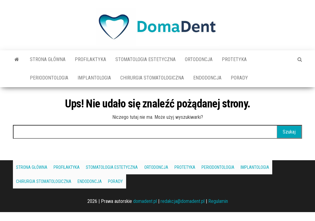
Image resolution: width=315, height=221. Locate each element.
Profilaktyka (90, 59)
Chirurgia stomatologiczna (152, 78)
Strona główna (48, 59)
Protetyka (234, 59)
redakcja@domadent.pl (183, 201)
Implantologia (94, 78)
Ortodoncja (199, 59)
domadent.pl (145, 201)
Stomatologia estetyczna (145, 59)
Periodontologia (49, 78)
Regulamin (218, 201)
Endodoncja (207, 78)
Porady (239, 78)
